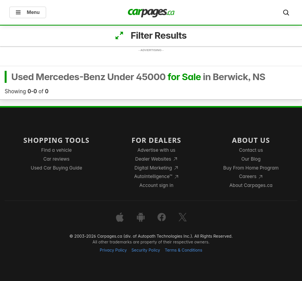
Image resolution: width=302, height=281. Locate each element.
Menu (28, 12)
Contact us (251, 150)
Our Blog (251, 159)
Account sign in (157, 185)
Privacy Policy (113, 250)
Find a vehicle (56, 150)
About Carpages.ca (251, 185)
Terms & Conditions (183, 250)
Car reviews (56, 159)
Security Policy (145, 250)
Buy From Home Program (251, 168)
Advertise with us (156, 150)
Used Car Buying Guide (56, 168)
